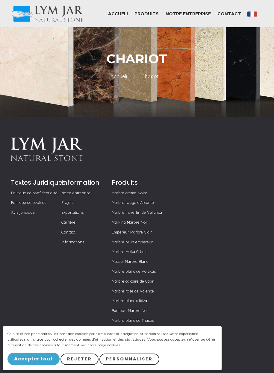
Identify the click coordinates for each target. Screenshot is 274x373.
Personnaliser (130, 360)
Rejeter (80, 360)
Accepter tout (34, 359)
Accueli (119, 76)
